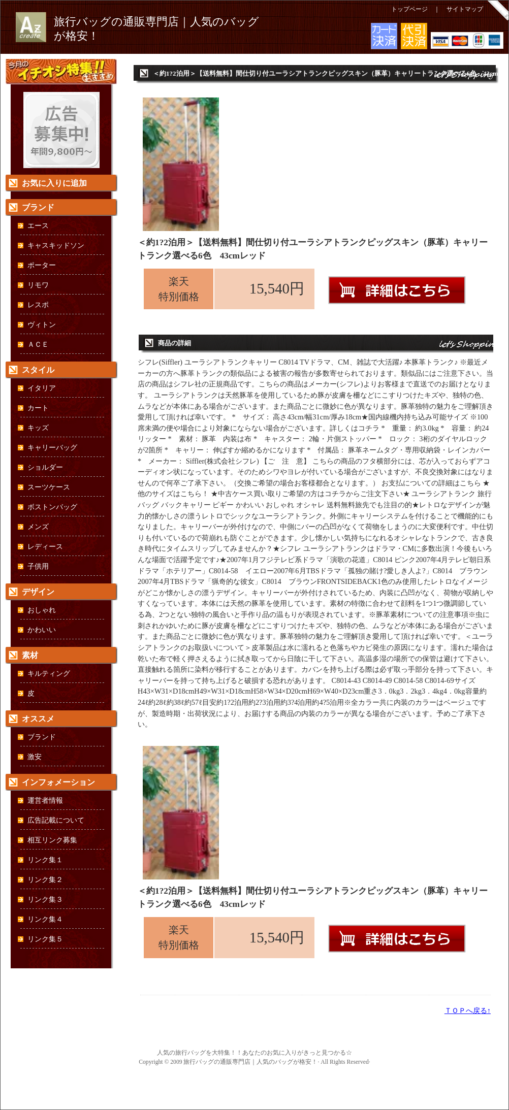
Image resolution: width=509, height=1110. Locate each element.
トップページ (409, 9)
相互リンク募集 (52, 840)
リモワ (38, 285)
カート (38, 408)
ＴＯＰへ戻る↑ (467, 1010)
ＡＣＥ (38, 344)
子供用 (38, 566)
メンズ (38, 527)
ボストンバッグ (52, 507)
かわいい (41, 630)
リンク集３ (45, 899)
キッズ (38, 428)
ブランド (41, 737)
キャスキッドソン (55, 245)
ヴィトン (41, 325)
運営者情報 (45, 800)
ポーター (41, 265)
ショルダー (45, 467)
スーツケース (48, 487)
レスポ (38, 305)
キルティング (48, 673)
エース (38, 226)
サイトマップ (465, 9)
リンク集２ (45, 880)
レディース (45, 546)
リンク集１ (45, 860)
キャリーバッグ (52, 447)
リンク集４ (45, 919)
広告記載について (55, 820)
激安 (34, 757)
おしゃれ (41, 610)
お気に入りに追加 (54, 183)
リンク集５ (45, 939)
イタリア (41, 388)
